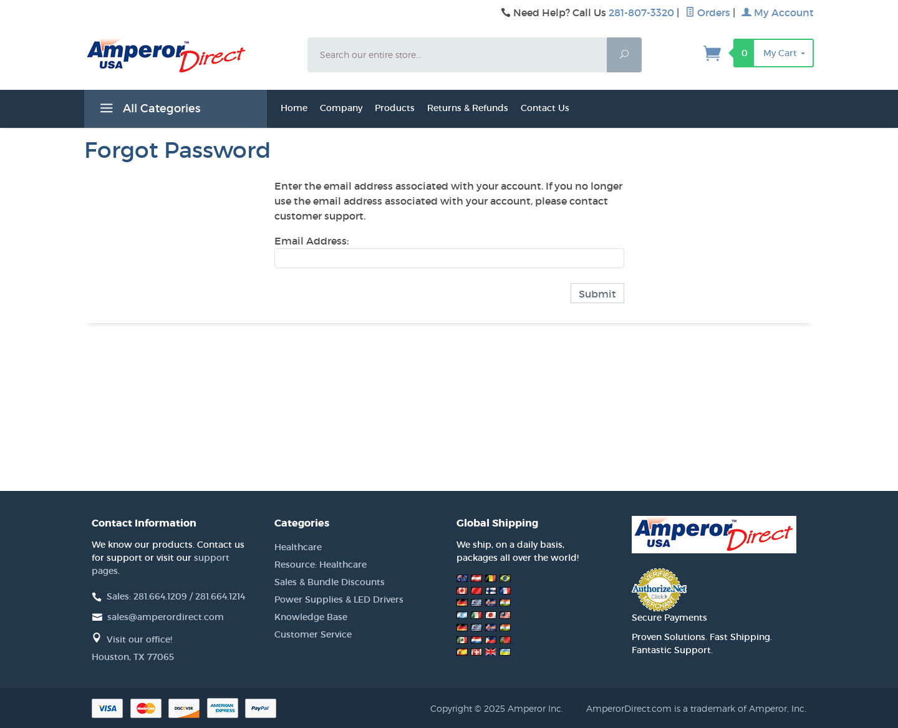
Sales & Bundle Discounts (329, 582)
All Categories (148, 110)
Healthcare (298, 547)
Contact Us (545, 108)
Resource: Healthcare (320, 564)
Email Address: (311, 241)
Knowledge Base (310, 617)
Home (294, 108)
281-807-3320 (641, 12)
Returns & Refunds (467, 108)
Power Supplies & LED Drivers (338, 599)
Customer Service (313, 634)
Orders (707, 12)
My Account (777, 12)
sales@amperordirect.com (165, 617)
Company (341, 108)
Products (395, 108)
